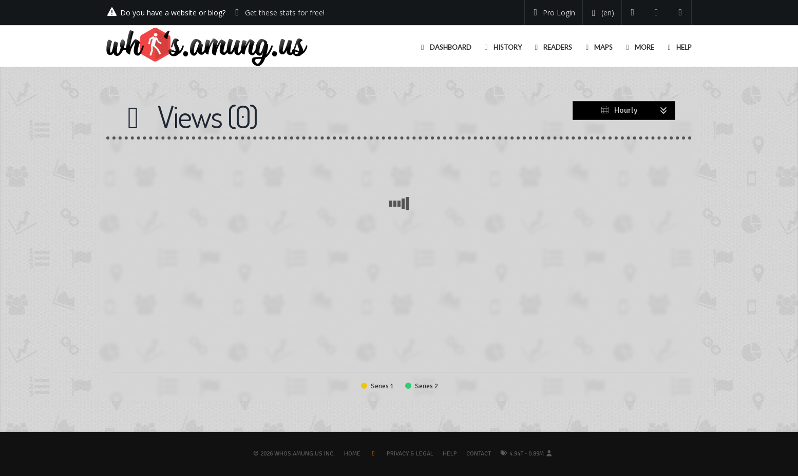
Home (352, 454)
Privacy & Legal (410, 454)
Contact (478, 454)
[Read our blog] (656, 12)
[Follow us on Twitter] (633, 12)
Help (450, 454)
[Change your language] (601, 13)
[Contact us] (681, 12)
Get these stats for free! (285, 12)
